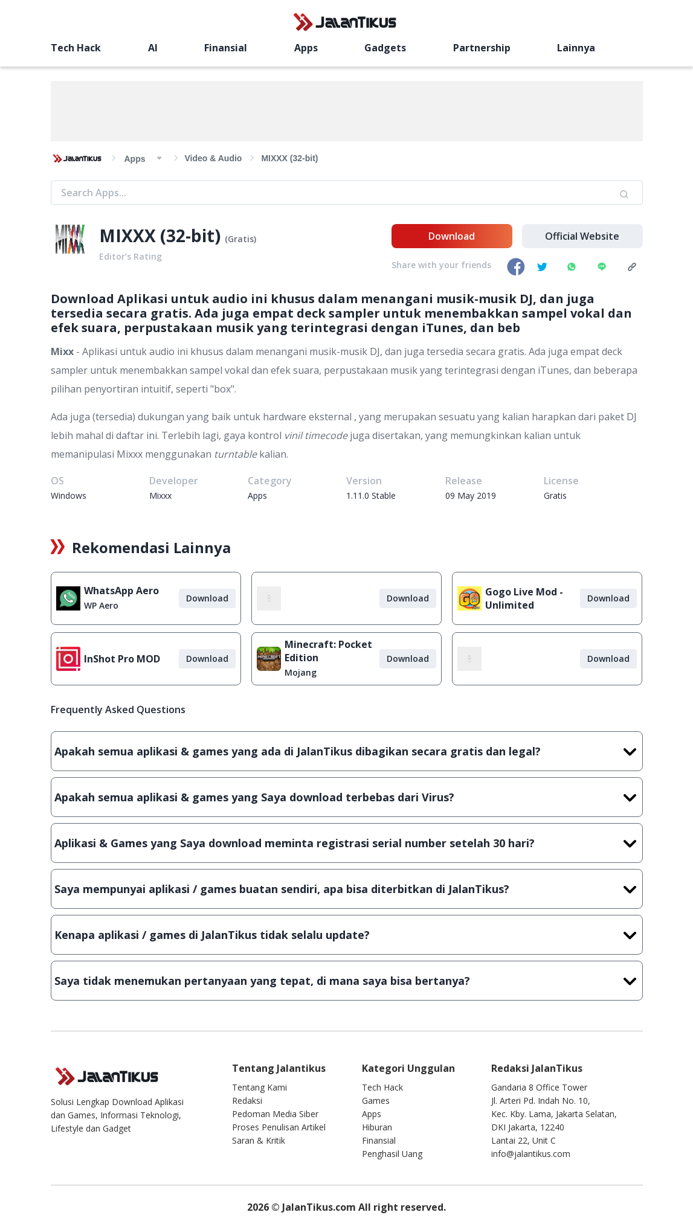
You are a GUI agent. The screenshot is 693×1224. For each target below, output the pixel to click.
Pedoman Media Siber (275, 1114)
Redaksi (247, 1100)
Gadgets (385, 47)
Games (376, 1100)
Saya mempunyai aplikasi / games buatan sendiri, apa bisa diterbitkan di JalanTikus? (346, 889)
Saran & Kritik (258, 1140)
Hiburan (377, 1127)
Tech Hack (76, 47)
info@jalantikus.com (530, 1153)
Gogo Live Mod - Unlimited (524, 598)
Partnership (482, 47)
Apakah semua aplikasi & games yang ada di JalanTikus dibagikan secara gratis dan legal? (346, 751)
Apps (306, 47)
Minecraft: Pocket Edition (328, 651)
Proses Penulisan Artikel (279, 1127)
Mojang (301, 672)
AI (153, 47)
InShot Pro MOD (122, 658)
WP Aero (101, 605)
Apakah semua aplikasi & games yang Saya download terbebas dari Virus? (346, 797)
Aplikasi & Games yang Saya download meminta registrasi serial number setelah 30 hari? (346, 843)
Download (451, 236)
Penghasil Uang (392, 1153)
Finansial (225, 47)
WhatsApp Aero (121, 590)
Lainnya (576, 47)
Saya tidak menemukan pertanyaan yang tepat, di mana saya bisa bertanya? (346, 980)
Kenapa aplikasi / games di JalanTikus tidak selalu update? (346, 935)
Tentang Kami (259, 1087)
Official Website (582, 236)
